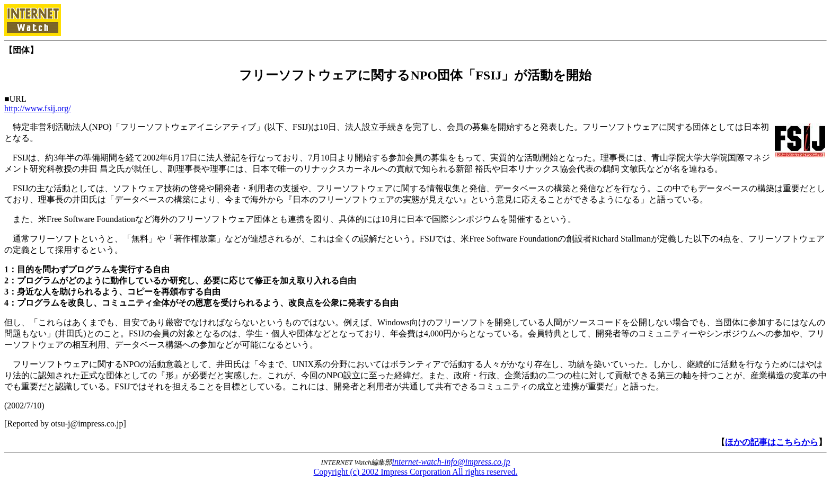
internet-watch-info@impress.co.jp (451, 461)
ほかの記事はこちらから (771, 442)
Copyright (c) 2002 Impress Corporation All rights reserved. (416, 471)
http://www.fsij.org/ (37, 108)
